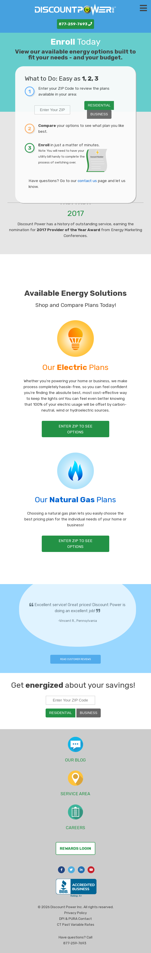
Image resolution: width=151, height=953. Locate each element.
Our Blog (75, 759)
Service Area (75, 793)
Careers (75, 827)
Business (99, 114)
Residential (99, 105)
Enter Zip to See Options (75, 429)
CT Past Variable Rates (75, 924)
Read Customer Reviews (75, 659)
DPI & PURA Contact (75, 919)
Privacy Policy (75, 913)
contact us (87, 180)
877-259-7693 (75, 24)
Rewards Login (75, 848)
